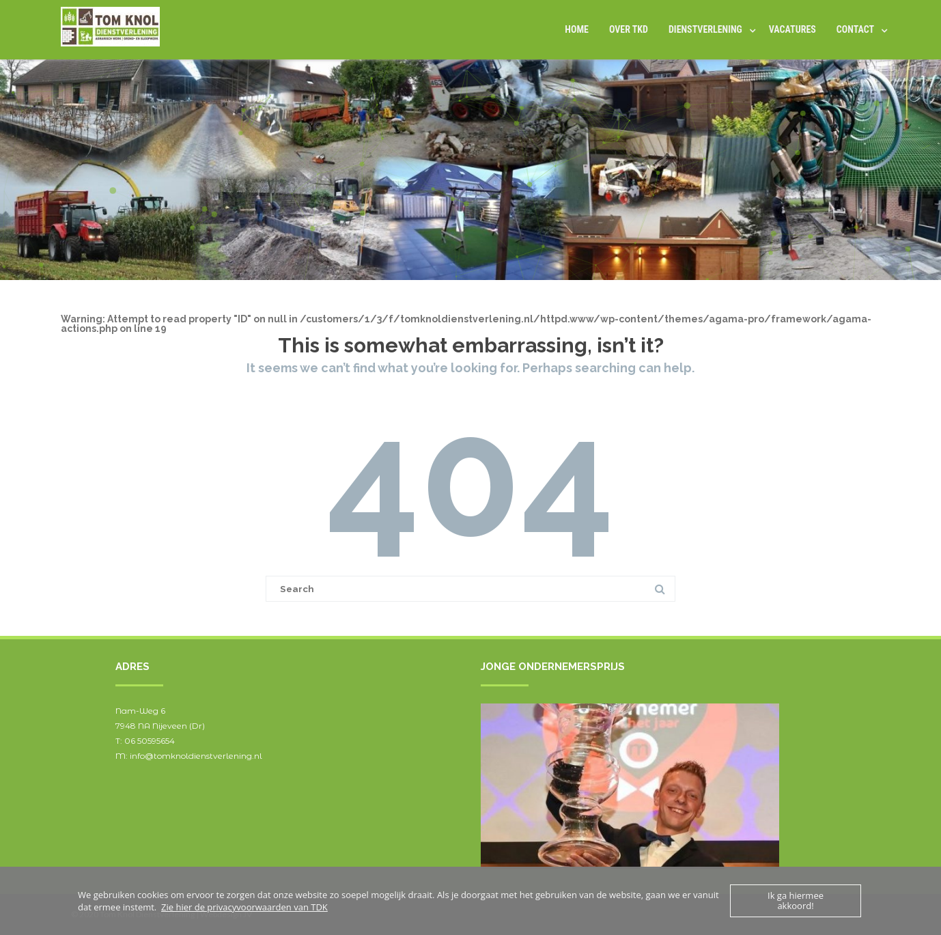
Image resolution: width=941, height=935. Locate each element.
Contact (855, 29)
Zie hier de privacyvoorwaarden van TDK (244, 907)
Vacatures (792, 29)
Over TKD (628, 29)
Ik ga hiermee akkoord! (796, 900)
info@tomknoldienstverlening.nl (196, 756)
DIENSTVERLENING (705, 29)
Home (577, 29)
